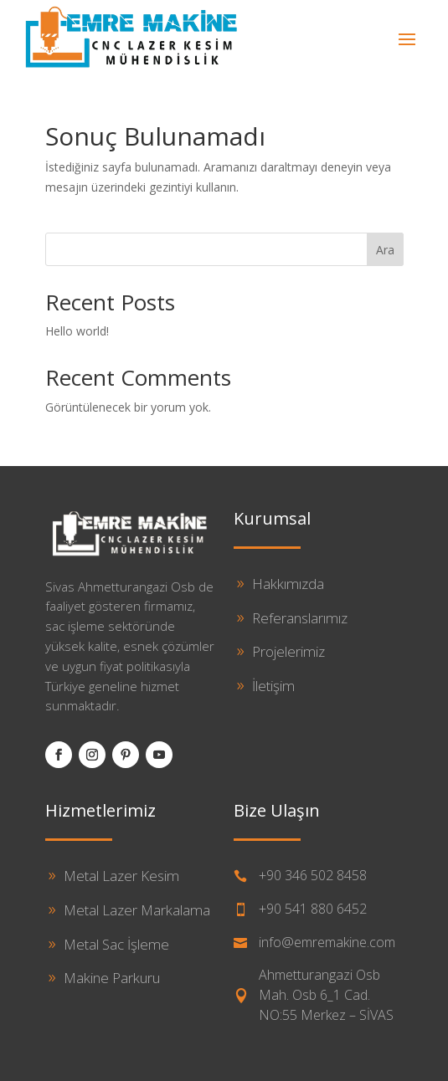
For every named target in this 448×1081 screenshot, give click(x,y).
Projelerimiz (288, 651)
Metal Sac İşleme (116, 944)
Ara (385, 250)
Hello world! (77, 331)
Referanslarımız (300, 618)
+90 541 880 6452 (313, 908)
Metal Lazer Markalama (137, 910)
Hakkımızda (288, 583)
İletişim (273, 685)
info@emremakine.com (327, 942)
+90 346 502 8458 (313, 875)
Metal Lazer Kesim (121, 875)
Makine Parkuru (112, 977)
